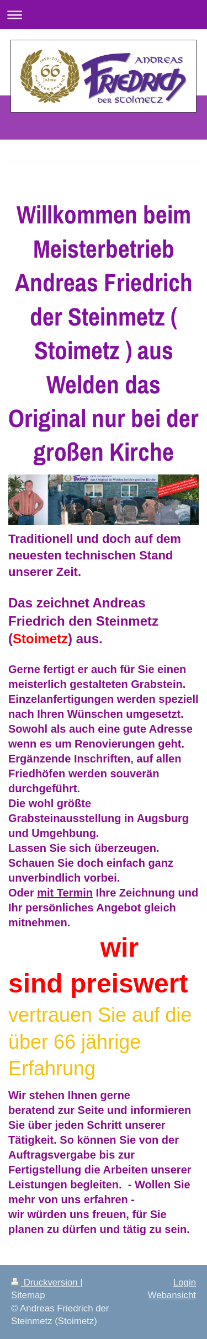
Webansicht (172, 1295)
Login (184, 1282)
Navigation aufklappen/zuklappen (103, 14)
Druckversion (45, 1282)
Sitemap (28, 1295)
